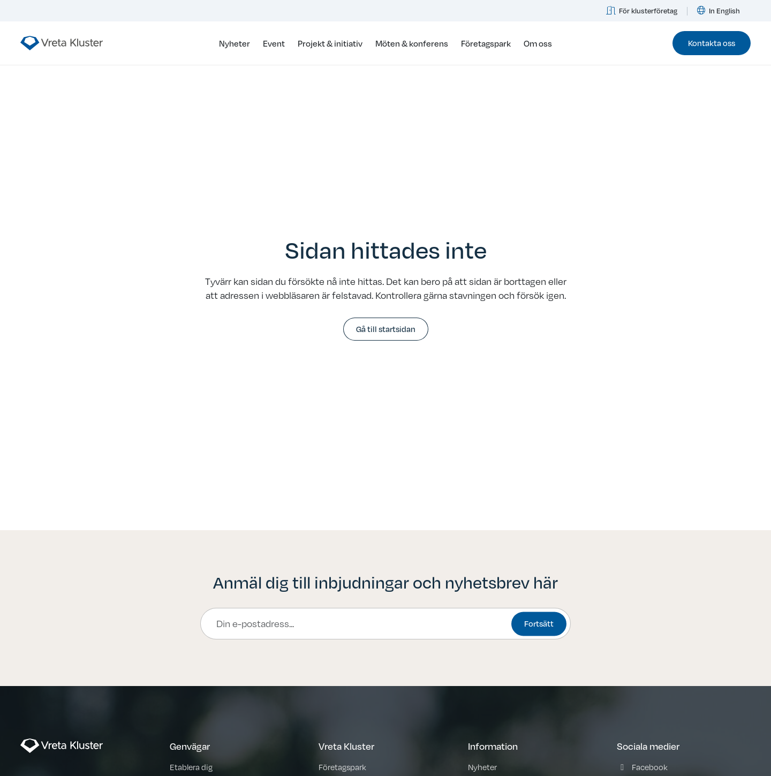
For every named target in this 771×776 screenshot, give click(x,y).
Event (274, 43)
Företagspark (486, 43)
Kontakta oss (711, 42)
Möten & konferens (411, 43)
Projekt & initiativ (330, 43)
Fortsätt (539, 623)
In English (719, 10)
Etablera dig (191, 766)
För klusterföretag (642, 10)
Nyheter (234, 43)
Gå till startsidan (385, 328)
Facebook (650, 766)
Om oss (538, 43)
